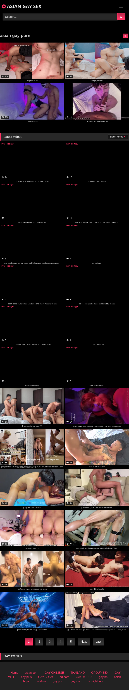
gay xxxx (76, 681)
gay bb (103, 677)
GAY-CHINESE (54, 672)
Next (84, 641)
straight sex (95, 681)
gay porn (58, 681)
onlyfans (41, 681)
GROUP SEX (99, 672)
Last (98, 641)
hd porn (64, 677)
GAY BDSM (45, 677)
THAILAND (78, 672)
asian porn (31, 672)
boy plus (26, 677)
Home (14, 672)
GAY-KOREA (84, 677)
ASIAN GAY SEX (21, 6)
